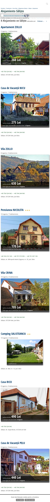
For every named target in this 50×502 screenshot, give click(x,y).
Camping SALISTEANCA (13, 334)
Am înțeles (20, 500)
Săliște (29, 8)
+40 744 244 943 (19, 71)
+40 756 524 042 (6, 71)
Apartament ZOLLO (11, 27)
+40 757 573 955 (19, 256)
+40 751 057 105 (32, 256)
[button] (27, 15)
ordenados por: (31, 21)
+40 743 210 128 (6, 256)
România (3, 8)
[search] (47, 4)
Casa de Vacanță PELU (13, 443)
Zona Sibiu (14, 8)
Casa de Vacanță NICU (13, 88)
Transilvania (8, 8)
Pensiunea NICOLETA (12, 210)
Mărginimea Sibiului (23, 8)
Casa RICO (6, 382)
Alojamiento (35, 8)
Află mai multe (29, 500)
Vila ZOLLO (7, 149)
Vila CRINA (6, 273)
